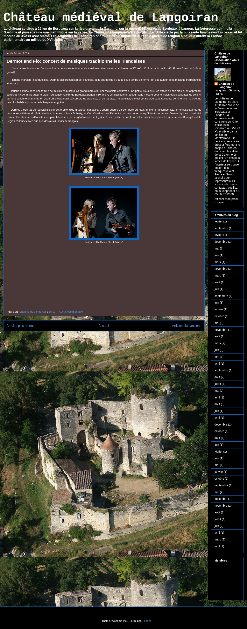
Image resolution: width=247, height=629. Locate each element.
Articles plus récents (21, 326)
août (217, 282)
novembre (220, 268)
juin (216, 255)
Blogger (146, 620)
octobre (219, 316)
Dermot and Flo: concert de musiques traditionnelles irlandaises (76, 61)
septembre (221, 228)
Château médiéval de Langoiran (110, 18)
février (218, 221)
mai (216, 248)
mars (217, 262)
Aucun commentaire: (71, 311)
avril (217, 363)
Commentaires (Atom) (112, 336)
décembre (220, 241)
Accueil (104, 326)
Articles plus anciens (186, 326)
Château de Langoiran (226, 85)
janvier (218, 309)
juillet (217, 383)
